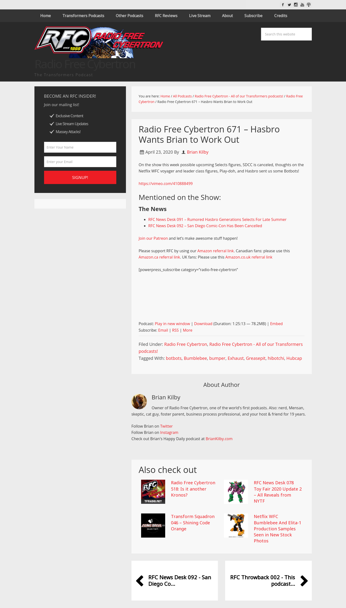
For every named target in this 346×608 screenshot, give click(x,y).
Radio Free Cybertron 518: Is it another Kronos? (193, 489)
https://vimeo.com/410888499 (166, 183)
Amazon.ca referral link (159, 257)
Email (163, 330)
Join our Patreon (153, 238)
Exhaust (236, 358)
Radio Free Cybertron (185, 344)
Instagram (169, 432)
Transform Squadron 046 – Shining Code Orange (193, 522)
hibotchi (276, 358)
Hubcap (294, 358)
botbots (174, 358)
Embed (276, 323)
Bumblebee (195, 358)
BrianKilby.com (219, 438)
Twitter (166, 426)
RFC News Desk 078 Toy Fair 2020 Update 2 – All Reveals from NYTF (278, 492)
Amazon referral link (215, 250)
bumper (217, 358)
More (187, 330)
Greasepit (255, 358)
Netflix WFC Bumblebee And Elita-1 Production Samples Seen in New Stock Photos (277, 528)
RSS (175, 330)
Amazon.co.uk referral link (248, 257)
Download (203, 323)
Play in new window (172, 323)
